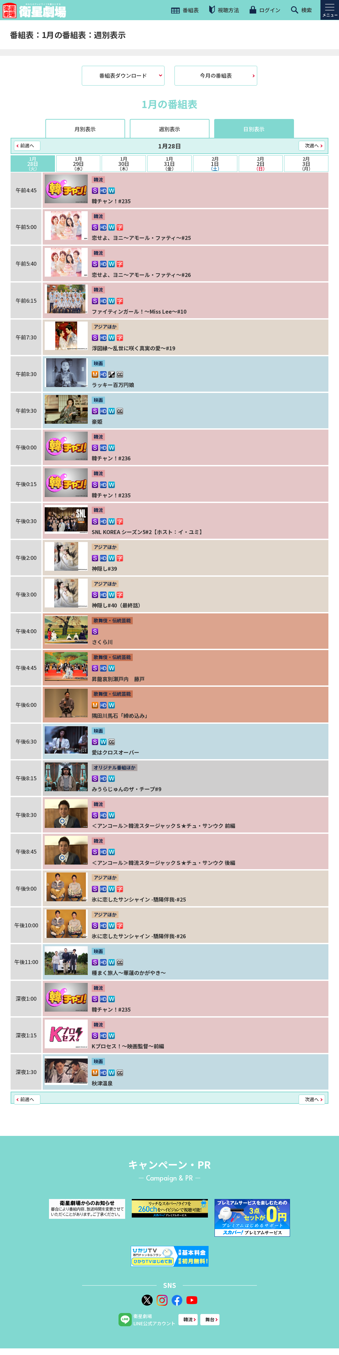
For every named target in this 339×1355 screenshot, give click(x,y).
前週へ (27, 145)
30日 (124, 163)
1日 (215, 163)
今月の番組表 (216, 75)
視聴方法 (224, 10)
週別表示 (169, 129)
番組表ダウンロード (123, 75)
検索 (301, 10)
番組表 (185, 10)
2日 (261, 163)
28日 (33, 163)
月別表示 (85, 129)
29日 (78, 163)
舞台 (210, 1319)
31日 (169, 163)
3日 (306, 163)
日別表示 (254, 129)
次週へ (312, 145)
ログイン (265, 10)
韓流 (188, 1319)
